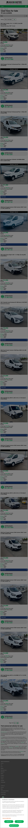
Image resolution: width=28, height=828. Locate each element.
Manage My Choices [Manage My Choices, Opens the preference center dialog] (14, 825)
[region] (14, 813)
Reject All (9, 821)
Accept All (19, 821)
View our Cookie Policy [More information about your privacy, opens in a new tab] (7, 818)
